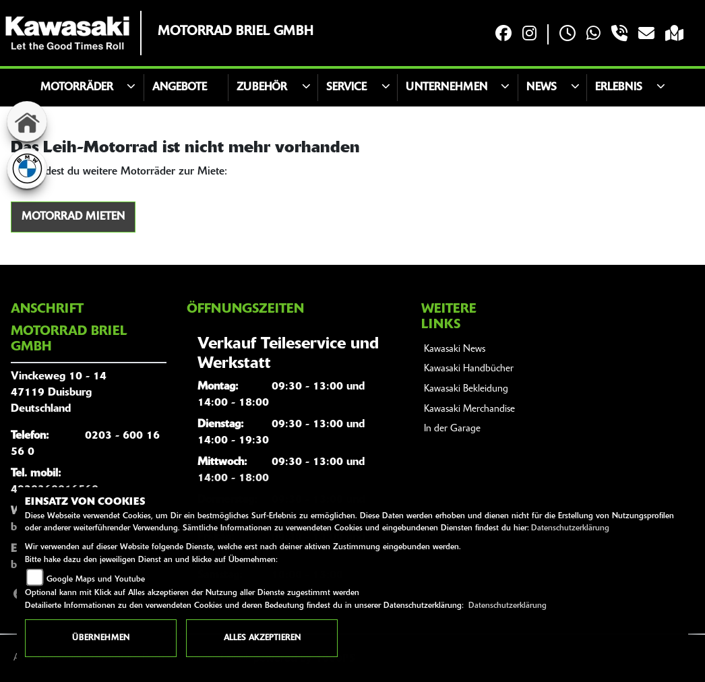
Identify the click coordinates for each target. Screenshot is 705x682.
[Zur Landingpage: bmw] (27, 168)
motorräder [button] (76, 87)
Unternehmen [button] (446, 87)
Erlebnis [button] (618, 87)
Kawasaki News (454, 349)
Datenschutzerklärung (570, 528)
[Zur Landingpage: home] (27, 121)
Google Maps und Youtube (96, 580)
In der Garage (452, 429)
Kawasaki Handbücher (469, 369)
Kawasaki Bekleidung (466, 389)
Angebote (179, 87)
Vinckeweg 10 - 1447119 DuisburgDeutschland (58, 392)
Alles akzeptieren (262, 638)
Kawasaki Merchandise (469, 409)
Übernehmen (100, 638)
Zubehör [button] (262, 87)
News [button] (541, 87)
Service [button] (346, 87)
